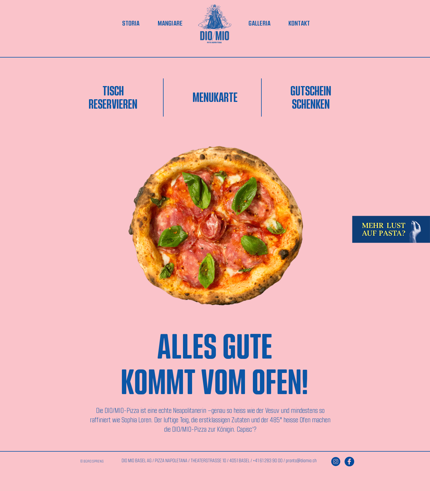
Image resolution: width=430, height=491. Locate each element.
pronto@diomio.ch (301, 460)
